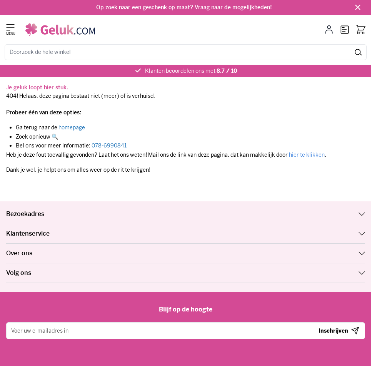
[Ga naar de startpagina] (60, 29)
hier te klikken (307, 154)
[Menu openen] (10, 27)
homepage (71, 127)
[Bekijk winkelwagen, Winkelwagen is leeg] (361, 29)
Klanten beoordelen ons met (191, 70)
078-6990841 (109, 145)
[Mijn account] (329, 29)
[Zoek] (358, 52)
